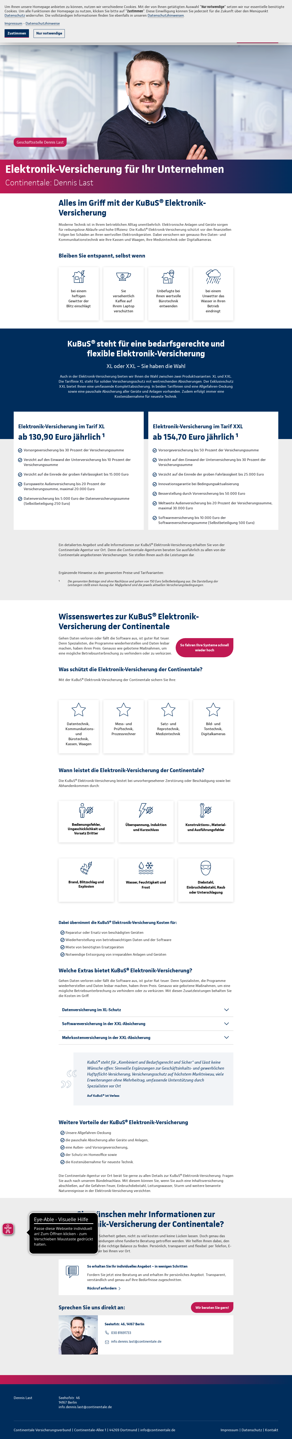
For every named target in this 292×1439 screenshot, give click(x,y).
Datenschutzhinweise (43, 23)
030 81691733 (121, 1333)
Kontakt (271, 1430)
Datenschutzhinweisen (166, 15)
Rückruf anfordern (102, 1288)
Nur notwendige (49, 33)
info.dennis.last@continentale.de (136, 1341)
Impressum (13, 23)
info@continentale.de (157, 1430)
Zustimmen (17, 33)
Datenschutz (15, 15)
